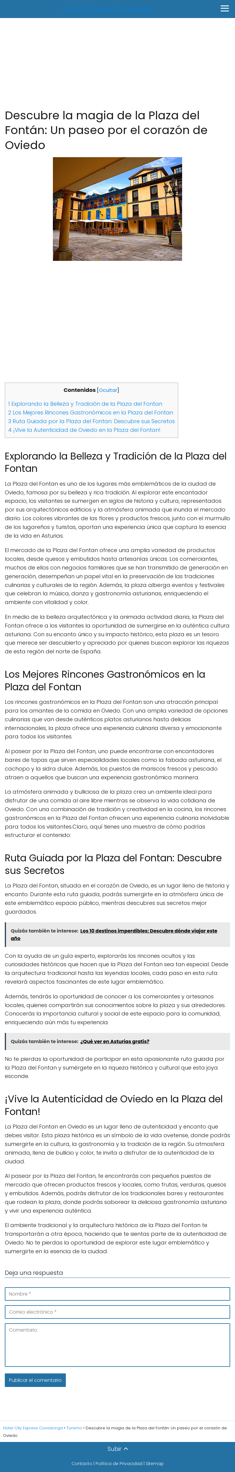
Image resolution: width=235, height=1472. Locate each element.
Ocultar (108, 390)
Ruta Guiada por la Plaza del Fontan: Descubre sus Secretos (91, 421)
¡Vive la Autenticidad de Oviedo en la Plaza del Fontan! (84, 430)
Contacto (82, 1464)
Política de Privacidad (119, 1464)
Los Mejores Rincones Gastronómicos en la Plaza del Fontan (90, 412)
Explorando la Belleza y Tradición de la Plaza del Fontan (85, 404)
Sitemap (155, 1464)
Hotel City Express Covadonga (107, 9)
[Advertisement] (117, 63)
